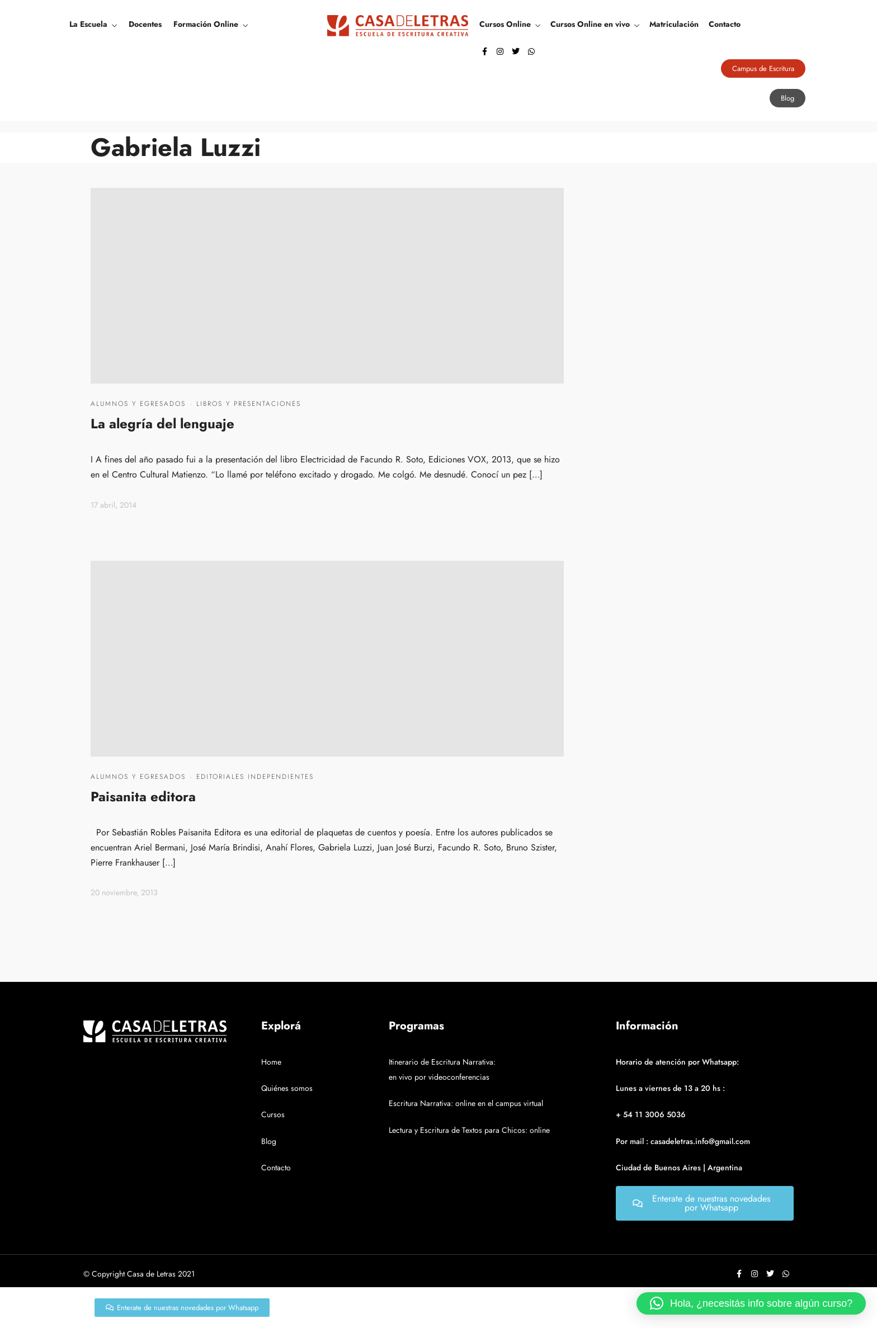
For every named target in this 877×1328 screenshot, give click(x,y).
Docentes (145, 24)
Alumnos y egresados (138, 404)
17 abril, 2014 (113, 505)
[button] (751, 1303)
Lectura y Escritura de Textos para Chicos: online (469, 1130)
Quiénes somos (287, 1088)
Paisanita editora (143, 796)
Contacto (725, 24)
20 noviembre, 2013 (124, 892)
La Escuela (88, 24)
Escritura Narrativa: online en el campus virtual (466, 1103)
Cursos (273, 1114)
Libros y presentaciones (248, 404)
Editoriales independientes (255, 777)
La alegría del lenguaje (162, 423)
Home (271, 1061)
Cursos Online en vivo (590, 24)
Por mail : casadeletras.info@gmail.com (683, 1141)
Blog (268, 1141)
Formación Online (205, 24)
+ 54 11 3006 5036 (651, 1114)
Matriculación (674, 24)
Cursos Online (505, 24)
